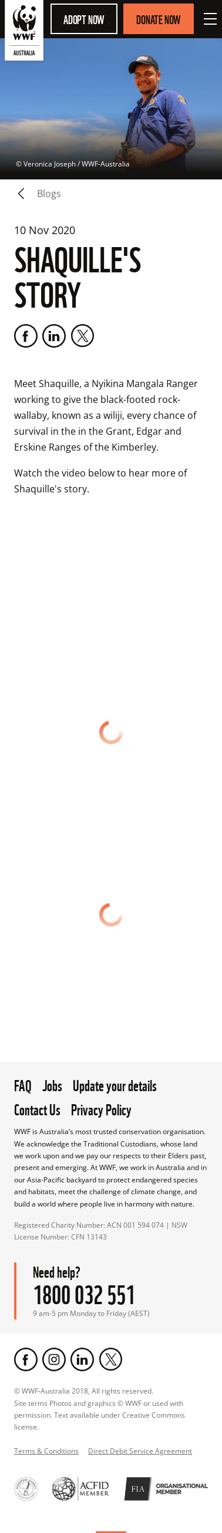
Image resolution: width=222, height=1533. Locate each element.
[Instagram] (54, 1359)
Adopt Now (84, 19)
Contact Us (37, 1108)
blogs (49, 193)
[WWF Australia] (24, 32)
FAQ (23, 1084)
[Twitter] (82, 336)
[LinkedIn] (54, 336)
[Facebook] (26, 336)
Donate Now (158, 19)
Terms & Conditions (46, 1451)
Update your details (115, 1084)
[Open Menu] (210, 18)
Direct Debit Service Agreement (140, 1451)
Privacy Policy (101, 1108)
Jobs (52, 1084)
